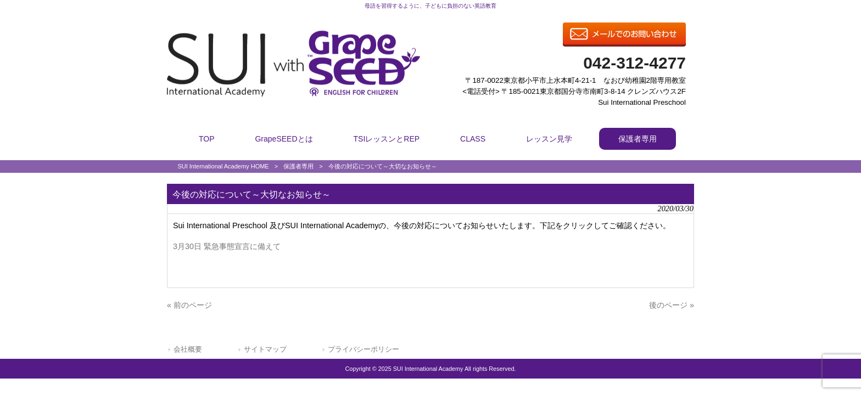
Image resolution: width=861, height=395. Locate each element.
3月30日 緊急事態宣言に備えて (227, 246)
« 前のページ (189, 305)
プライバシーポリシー (363, 349)
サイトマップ (265, 349)
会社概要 (188, 349)
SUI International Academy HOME (223, 166)
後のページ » (671, 305)
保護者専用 (298, 166)
